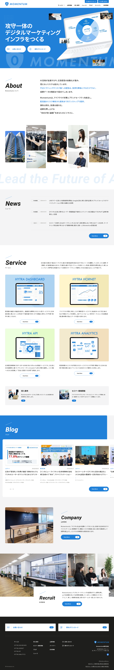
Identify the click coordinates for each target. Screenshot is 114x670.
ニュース (84, 5)
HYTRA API (17, 651)
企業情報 (69, 5)
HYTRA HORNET (19, 648)
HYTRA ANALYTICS (19, 654)
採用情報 (105, 5)
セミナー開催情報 (38, 645)
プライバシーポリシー (104, 661)
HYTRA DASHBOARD (20, 645)
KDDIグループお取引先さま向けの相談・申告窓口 (97, 666)
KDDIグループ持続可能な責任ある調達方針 (98, 663)
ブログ (91, 5)
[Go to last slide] (6, 489)
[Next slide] (17, 489)
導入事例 (76, 5)
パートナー (98, 5)
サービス (60, 5)
